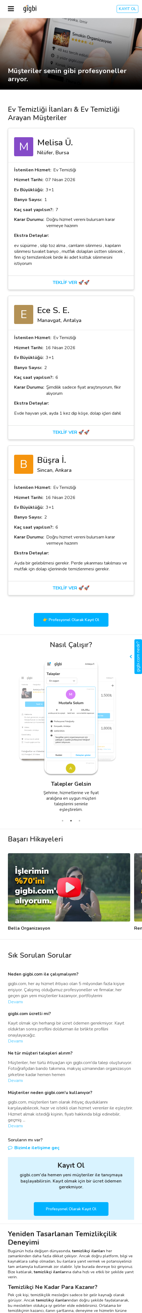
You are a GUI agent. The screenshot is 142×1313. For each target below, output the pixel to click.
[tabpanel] (57, 737)
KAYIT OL (127, 8)
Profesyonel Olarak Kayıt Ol (71, 1209)
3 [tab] (79, 821)
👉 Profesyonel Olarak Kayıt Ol (71, 619)
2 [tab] (71, 821)
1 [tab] (62, 821)
